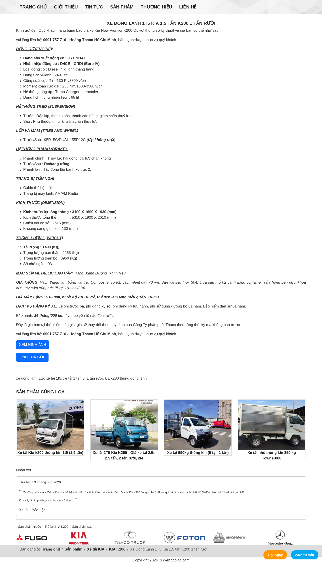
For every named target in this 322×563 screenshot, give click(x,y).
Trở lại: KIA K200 (56, 526)
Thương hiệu (156, 6)
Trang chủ (33, 6)
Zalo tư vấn (304, 555)
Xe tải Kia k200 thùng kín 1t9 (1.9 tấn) (50, 427)
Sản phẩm (121, 6)
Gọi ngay (275, 555)
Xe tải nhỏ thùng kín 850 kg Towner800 (271, 430)
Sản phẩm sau (82, 526)
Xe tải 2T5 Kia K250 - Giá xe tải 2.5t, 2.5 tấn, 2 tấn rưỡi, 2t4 (124, 430)
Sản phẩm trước (29, 526)
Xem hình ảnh (32, 345)
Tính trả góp (32, 357)
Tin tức (94, 6)
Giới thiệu (66, 6)
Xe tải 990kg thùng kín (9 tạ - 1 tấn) (197, 427)
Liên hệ (187, 6)
